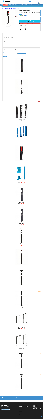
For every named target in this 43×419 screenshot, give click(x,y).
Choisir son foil (20, 406)
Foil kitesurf (20, 407)
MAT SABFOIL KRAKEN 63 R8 (21, 223)
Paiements (27, 406)
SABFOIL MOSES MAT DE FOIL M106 (21, 25)
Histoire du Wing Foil (21, 411)
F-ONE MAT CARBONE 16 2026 (21, 306)
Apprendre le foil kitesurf (21, 405)
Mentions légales (27, 405)
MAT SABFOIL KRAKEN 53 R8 (21, 202)
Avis (3, 52)
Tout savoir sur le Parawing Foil (21, 414)
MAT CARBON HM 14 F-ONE (21, 348)
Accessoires (5, 56)
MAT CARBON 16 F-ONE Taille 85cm (21, 244)
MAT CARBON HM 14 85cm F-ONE (21, 327)
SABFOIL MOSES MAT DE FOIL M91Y (25, 25)
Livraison (27, 407)
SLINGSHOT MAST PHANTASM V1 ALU (21, 119)
